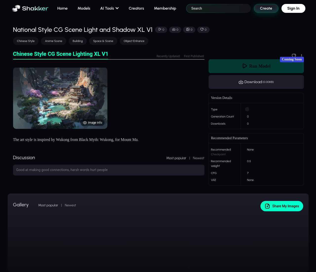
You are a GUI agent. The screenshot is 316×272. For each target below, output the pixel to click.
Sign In (293, 8)
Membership (165, 8)
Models (84, 8)
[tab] (61, 54)
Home (62, 8)
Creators (136, 8)
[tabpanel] (108, 98)
